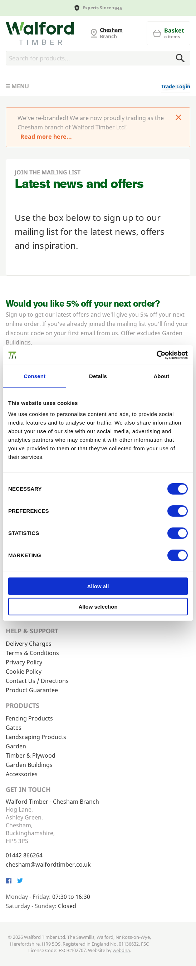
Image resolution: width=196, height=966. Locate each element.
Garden (16, 746)
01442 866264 (24, 855)
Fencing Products (29, 718)
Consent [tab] (34, 376)
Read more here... (46, 136)
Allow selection (97, 607)
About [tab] (161, 376)
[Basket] (168, 33)
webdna (121, 950)
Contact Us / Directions (37, 681)
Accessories (22, 774)
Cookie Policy (23, 671)
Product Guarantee (32, 690)
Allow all (98, 586)
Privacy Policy (24, 662)
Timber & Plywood (30, 755)
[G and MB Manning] (40, 33)
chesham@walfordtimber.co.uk (48, 864)
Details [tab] (98, 376)
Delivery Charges (29, 644)
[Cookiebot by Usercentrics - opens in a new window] (156, 355)
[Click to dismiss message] (178, 118)
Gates (13, 728)
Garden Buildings (29, 765)
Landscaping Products (36, 737)
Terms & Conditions (32, 653)
